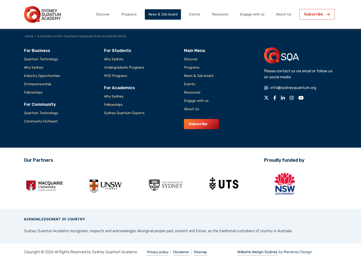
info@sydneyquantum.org (290, 87)
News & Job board (163, 14)
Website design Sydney (257, 252)
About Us (283, 14)
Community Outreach (41, 121)
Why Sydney (33, 67)
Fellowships (33, 92)
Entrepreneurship (37, 84)
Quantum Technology (41, 59)
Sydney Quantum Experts (124, 113)
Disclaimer (181, 252)
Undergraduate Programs (124, 67)
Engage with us (252, 14)
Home (29, 36)
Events (194, 14)
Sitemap (200, 252)
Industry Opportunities (42, 76)
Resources (220, 14)
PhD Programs (115, 76)
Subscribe (313, 14)
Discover (103, 14)
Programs (129, 14)
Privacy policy (158, 252)
